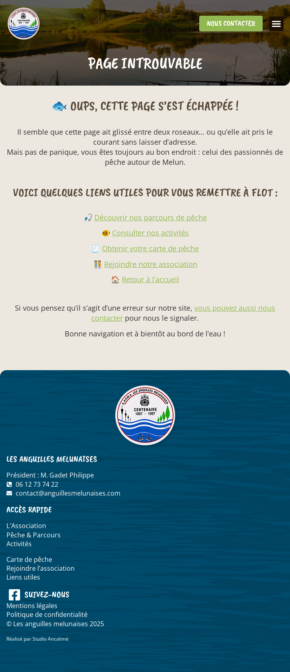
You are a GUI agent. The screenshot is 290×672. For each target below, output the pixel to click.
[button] (276, 23)
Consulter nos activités (150, 233)
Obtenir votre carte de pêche (150, 248)
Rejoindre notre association (150, 264)
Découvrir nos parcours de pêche (150, 217)
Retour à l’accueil (150, 279)
